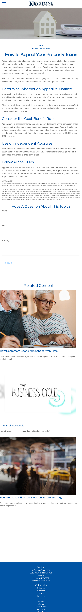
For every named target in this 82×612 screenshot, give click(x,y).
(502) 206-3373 (44, 570)
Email (4, 226)
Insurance (41, 596)
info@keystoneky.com (41, 581)
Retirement (41, 588)
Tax (41, 599)
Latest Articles (41, 607)
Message (6, 240)
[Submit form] (8, 263)
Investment (41, 591)
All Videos (41, 609)
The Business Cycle (12, 425)
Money (41, 601)
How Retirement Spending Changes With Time (29, 351)
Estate (41, 593)
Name (4, 211)
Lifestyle (41, 604)
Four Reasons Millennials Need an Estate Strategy (31, 497)
